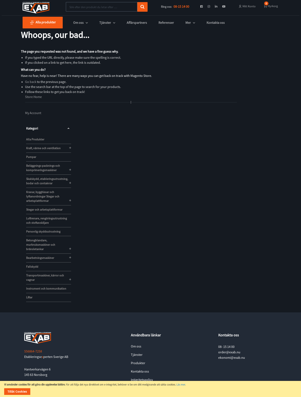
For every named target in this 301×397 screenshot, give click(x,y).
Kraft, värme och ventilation (43, 148)
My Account (33, 113)
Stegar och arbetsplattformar (44, 209)
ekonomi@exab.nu (231, 357)
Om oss (136, 346)
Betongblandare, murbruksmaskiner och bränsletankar (40, 244)
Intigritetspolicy (142, 380)
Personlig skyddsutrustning (43, 231)
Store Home (33, 97)
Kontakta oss (216, 22)
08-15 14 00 (181, 6)
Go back (30, 82)
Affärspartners (137, 22)
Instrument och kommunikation (46, 288)
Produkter (138, 363)
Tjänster (137, 354)
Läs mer (180, 384)
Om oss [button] (80, 22)
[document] (150, 389)
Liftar (29, 297)
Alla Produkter (35, 139)
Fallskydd (32, 266)
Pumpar (31, 157)
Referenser (166, 22)
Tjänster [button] (107, 22)
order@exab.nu (229, 352)
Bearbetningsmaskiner (40, 258)
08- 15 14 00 (226, 347)
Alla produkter (42, 22)
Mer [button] (190, 22)
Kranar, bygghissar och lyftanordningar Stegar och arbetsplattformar (42, 196)
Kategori (48, 128)
